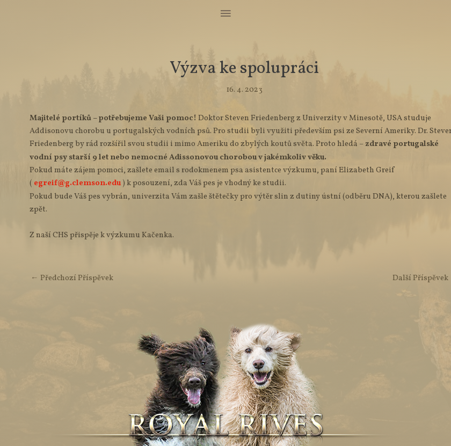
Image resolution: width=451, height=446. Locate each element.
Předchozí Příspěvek (72, 278)
